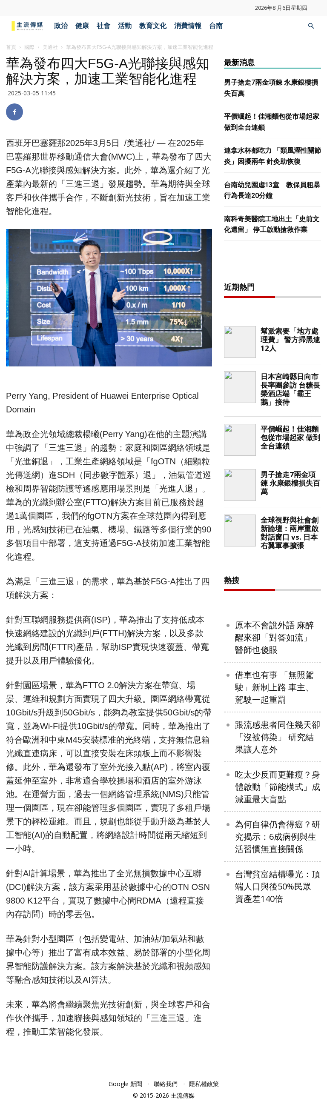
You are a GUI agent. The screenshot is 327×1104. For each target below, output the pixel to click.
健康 (82, 25)
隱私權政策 (204, 1084)
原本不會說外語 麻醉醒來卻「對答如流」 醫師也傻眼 (274, 742)
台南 (216, 25)
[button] (311, 26)
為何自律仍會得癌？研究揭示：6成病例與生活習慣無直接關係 (277, 941)
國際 (29, 47)
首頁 (11, 47)
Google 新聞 (125, 1084)
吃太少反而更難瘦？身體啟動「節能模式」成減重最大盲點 (277, 891)
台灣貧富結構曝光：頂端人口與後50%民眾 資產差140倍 (277, 990)
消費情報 (187, 25)
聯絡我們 (166, 1084)
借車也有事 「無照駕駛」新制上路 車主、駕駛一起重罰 (274, 791)
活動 (125, 25)
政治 (61, 25)
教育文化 (152, 25)
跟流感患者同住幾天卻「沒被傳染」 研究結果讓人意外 (277, 841)
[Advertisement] (275, 315)
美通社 (50, 47)
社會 (103, 25)
